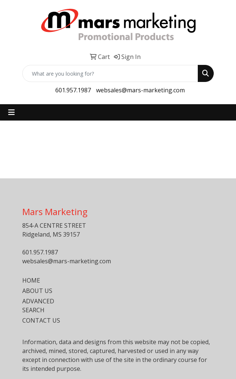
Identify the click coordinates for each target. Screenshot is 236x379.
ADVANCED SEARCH (38, 305)
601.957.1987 (73, 90)
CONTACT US (41, 320)
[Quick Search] (110, 73)
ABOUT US (37, 291)
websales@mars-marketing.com (140, 90)
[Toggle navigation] (11, 112)
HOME (31, 280)
